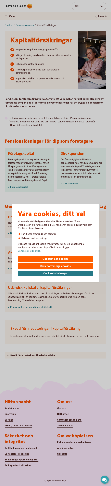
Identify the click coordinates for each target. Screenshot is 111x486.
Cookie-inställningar (55, 273)
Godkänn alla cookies (55, 259)
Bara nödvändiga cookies (55, 266)
